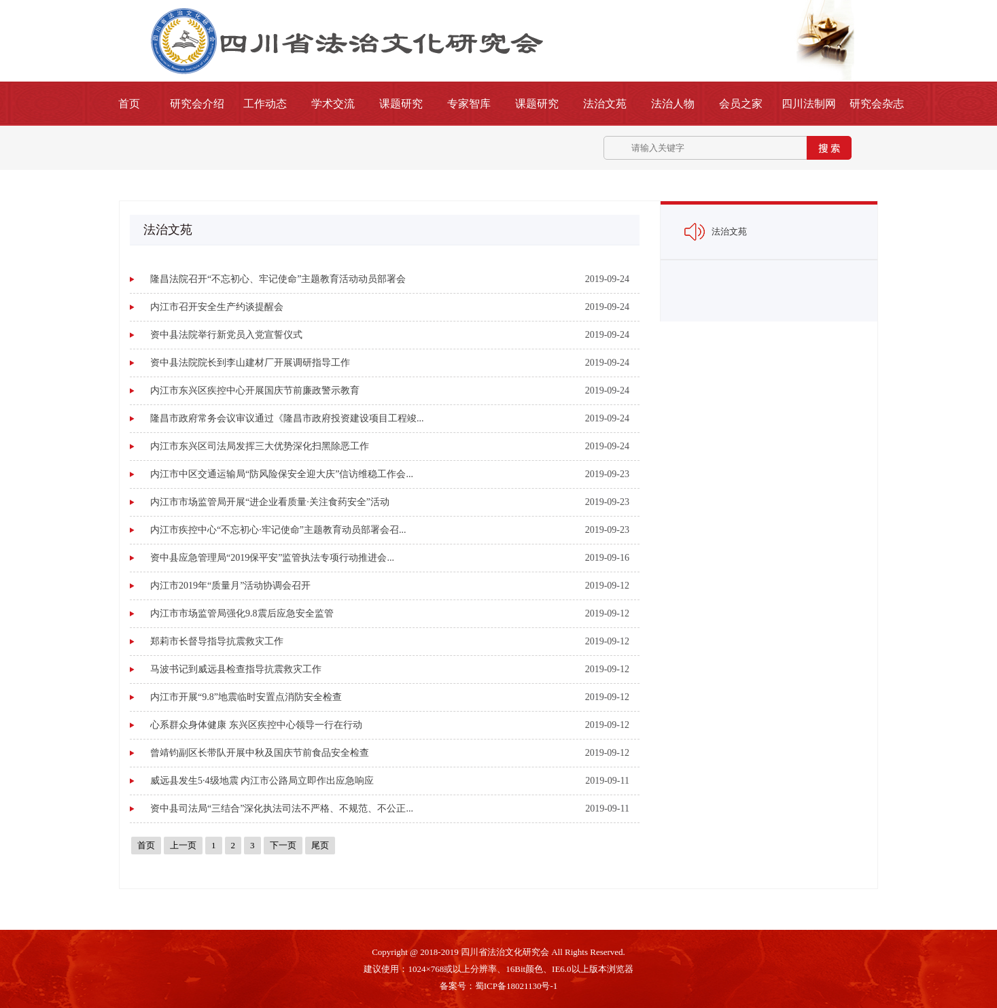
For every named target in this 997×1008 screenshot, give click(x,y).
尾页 (320, 845)
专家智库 (469, 103)
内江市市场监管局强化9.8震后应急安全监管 (242, 613)
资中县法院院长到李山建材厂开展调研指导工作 (250, 363)
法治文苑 (605, 103)
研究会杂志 (877, 103)
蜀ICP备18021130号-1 (516, 986)
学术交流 (333, 103)
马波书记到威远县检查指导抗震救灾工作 (235, 669)
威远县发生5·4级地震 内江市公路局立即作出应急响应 (262, 781)
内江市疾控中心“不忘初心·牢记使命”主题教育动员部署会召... (278, 530)
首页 (129, 103)
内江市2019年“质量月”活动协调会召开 (230, 585)
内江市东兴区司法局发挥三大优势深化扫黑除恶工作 (259, 446)
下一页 (283, 845)
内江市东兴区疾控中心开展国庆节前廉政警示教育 (255, 390)
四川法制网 (809, 103)
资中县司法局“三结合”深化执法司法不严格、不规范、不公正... (281, 808)
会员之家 (741, 103)
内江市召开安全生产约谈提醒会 (216, 307)
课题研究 (401, 103)
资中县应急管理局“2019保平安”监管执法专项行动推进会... (272, 558)
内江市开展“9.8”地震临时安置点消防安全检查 (246, 697)
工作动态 (265, 103)
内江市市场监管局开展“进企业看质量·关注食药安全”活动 (269, 502)
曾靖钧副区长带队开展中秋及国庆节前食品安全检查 (259, 753)
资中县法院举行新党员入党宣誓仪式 (226, 335)
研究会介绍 (197, 103)
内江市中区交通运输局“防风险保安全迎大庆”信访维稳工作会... (281, 474)
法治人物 (673, 103)
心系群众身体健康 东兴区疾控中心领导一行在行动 (256, 725)
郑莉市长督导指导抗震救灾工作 (216, 641)
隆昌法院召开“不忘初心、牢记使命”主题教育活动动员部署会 (278, 279)
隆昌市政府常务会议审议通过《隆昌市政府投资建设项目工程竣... (287, 418)
